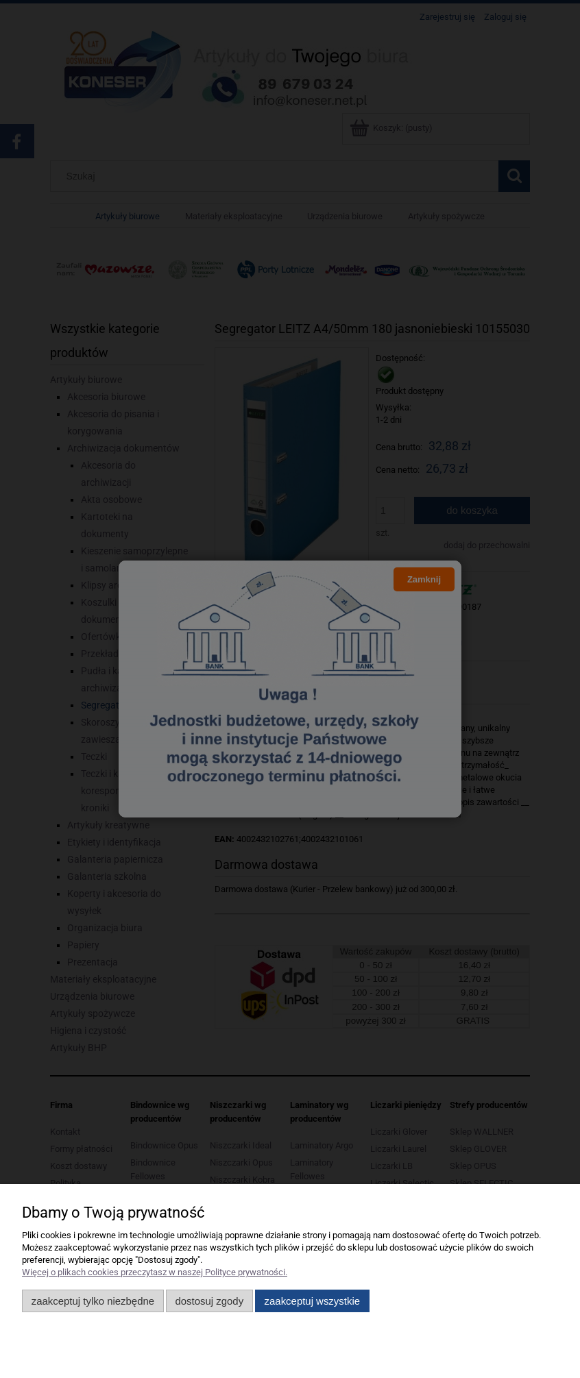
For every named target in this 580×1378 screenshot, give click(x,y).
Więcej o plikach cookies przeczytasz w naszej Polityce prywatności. (154, 1272)
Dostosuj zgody (209, 1301)
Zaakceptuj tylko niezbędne (93, 1301)
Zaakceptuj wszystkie (312, 1301)
